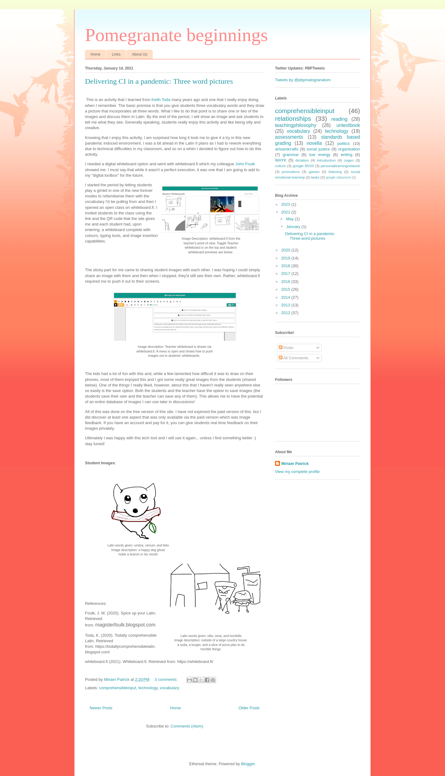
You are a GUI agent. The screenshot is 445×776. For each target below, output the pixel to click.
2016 (286, 281)
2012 (286, 312)
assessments (289, 137)
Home (95, 54)
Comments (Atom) (187, 726)
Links (116, 54)
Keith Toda (160, 99)
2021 (286, 212)
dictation (302, 160)
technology (148, 687)
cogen (349, 160)
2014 (286, 297)
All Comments (293, 358)
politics (343, 143)
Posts (286, 347)
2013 (286, 305)
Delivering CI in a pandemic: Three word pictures (159, 81)
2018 (286, 266)
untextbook (348, 125)
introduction (326, 160)
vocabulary (169, 687)
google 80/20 (303, 166)
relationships (293, 118)
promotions (291, 172)
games (314, 172)
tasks (315, 177)
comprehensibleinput (117, 687)
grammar (291, 154)
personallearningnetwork (340, 166)
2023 (286, 204)
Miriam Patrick (295, 463)
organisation (349, 149)
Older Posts (249, 708)
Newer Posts (101, 708)
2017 (286, 273)
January (294, 226)
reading (339, 119)
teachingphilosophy (295, 125)
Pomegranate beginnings (176, 35)
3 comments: (167, 679)
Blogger (248, 763)
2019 (286, 258)
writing (347, 154)
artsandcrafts (286, 149)
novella (314, 143)
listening (335, 172)
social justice (318, 149)
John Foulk (245, 164)
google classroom (338, 177)
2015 (286, 289)
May (290, 219)
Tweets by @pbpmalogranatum (303, 80)
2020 (286, 250)
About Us (139, 54)
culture (280, 166)
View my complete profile (297, 471)
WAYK (280, 160)
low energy (319, 154)
